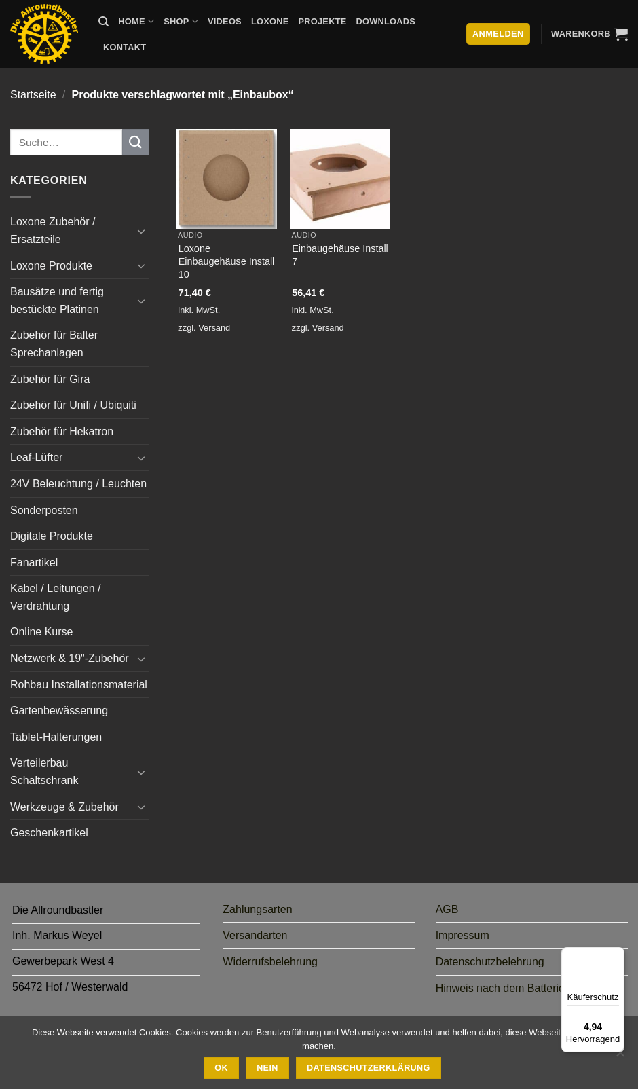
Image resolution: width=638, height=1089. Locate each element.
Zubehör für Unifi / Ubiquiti (73, 405)
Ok (221, 1068)
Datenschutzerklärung (368, 1068)
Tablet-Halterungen (56, 737)
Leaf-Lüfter (36, 457)
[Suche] (103, 22)
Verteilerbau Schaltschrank (44, 771)
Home (136, 21)
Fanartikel (34, 562)
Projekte (322, 21)
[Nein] (620, 1056)
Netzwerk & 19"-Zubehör (69, 658)
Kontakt (124, 47)
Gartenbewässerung (59, 710)
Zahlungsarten (257, 909)
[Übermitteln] (135, 142)
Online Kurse (41, 632)
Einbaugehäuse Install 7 (340, 255)
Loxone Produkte (51, 266)
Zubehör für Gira (50, 379)
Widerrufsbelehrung (270, 961)
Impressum (462, 935)
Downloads (386, 21)
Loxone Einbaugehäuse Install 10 (227, 261)
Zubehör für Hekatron (61, 431)
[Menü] (616, 955)
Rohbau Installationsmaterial (78, 684)
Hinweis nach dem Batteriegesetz (516, 988)
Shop (181, 21)
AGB (447, 909)
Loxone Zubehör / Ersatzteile (52, 230)
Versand (214, 327)
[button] (589, 34)
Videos (225, 21)
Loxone (270, 21)
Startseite (33, 94)
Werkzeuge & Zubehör (64, 807)
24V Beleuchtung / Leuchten (78, 484)
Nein (267, 1068)
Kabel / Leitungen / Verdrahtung (55, 597)
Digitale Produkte (51, 536)
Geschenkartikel (49, 832)
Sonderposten (44, 510)
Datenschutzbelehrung (490, 961)
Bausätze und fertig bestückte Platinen (57, 300)
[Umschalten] (141, 231)
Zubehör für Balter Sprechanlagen (54, 343)
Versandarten (255, 935)
